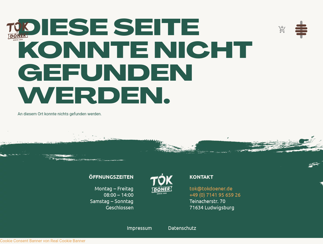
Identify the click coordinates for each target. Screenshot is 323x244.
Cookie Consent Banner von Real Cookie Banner (42, 240)
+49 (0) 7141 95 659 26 (215, 194)
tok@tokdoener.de (211, 188)
